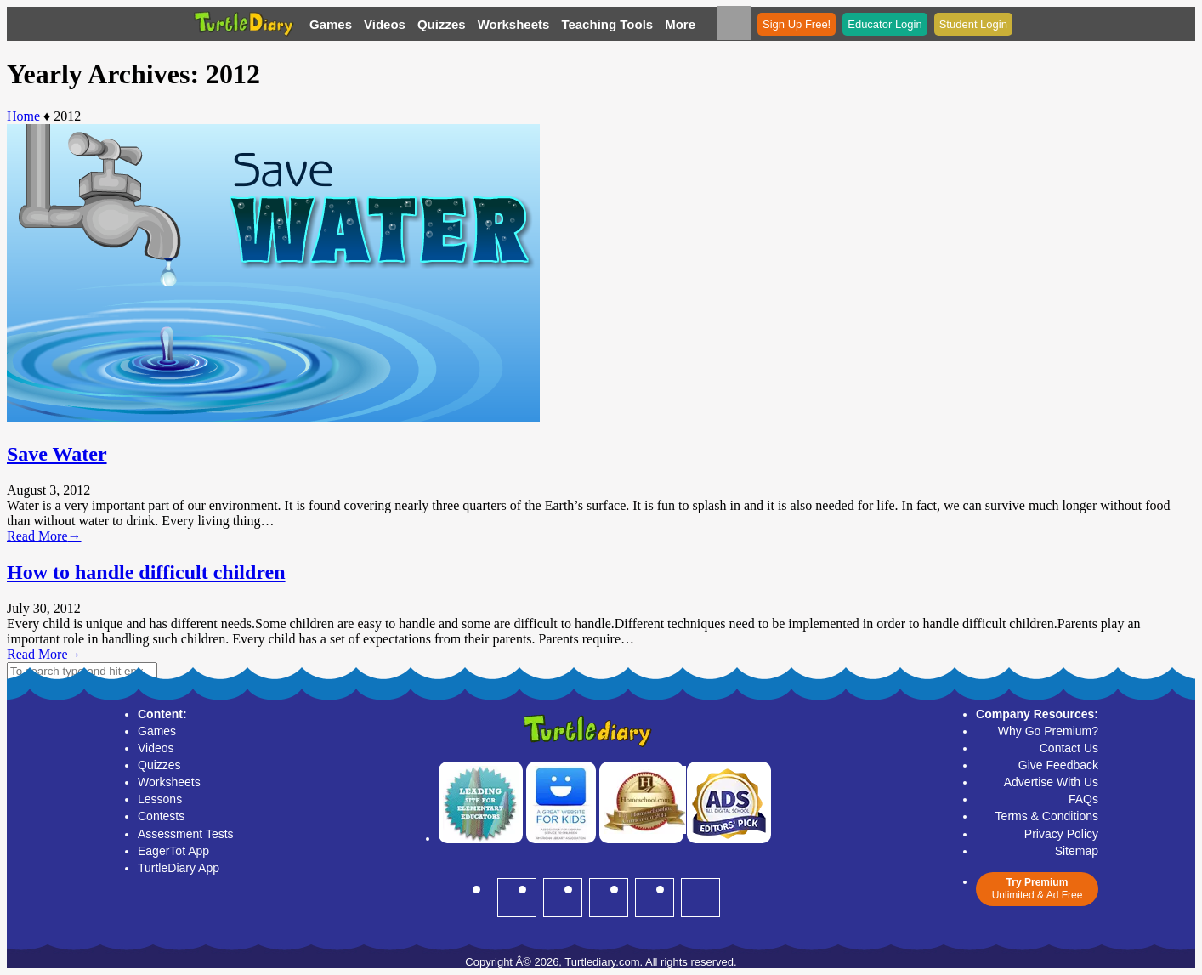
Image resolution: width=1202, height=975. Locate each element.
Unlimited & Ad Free (1037, 888)
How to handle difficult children (146, 572)
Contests (161, 816)
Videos (384, 24)
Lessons (160, 799)
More (680, 24)
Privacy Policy (1061, 834)
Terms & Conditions (1046, 816)
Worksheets (514, 24)
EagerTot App (173, 851)
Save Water (57, 454)
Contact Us (1069, 748)
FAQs (1083, 799)
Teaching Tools (607, 24)
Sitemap (1076, 851)
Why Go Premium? (1048, 731)
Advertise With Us (1051, 782)
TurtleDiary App (178, 868)
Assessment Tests (186, 834)
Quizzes (441, 24)
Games (330, 24)
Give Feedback (1058, 765)
